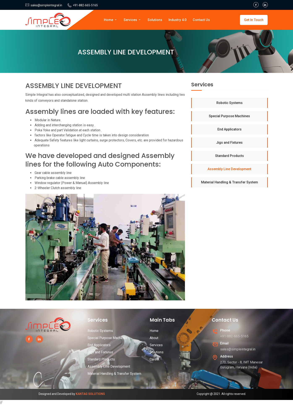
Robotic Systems (229, 103)
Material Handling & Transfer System (229, 182)
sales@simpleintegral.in (46, 5)
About (154, 338)
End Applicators (229, 129)
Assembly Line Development (229, 169)
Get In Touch (253, 20)
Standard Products (229, 156)
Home (110, 20)
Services (132, 20)
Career (154, 359)
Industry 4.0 (177, 20)
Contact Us (201, 20)
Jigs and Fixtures (229, 143)
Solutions (155, 20)
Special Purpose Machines (229, 116)
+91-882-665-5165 (85, 5)
